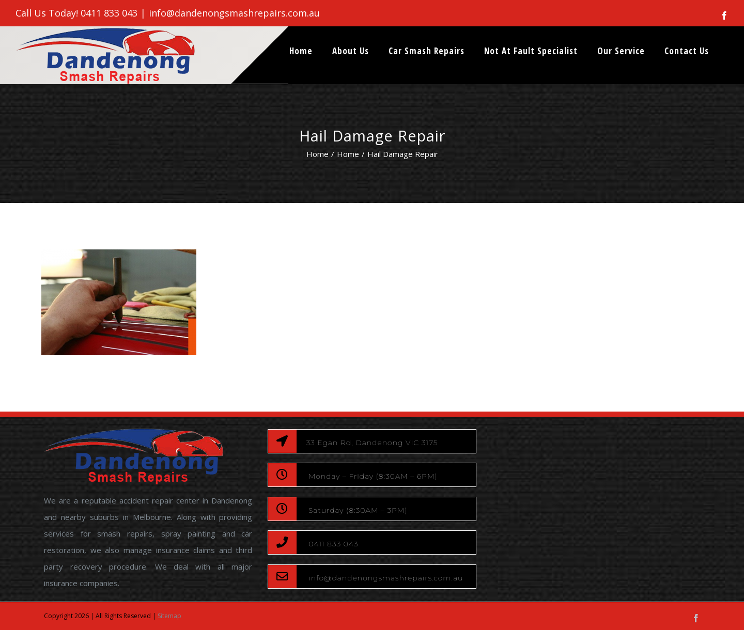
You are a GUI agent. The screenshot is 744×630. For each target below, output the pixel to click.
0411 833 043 (109, 13)
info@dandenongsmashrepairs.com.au (234, 13)
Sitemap (169, 615)
